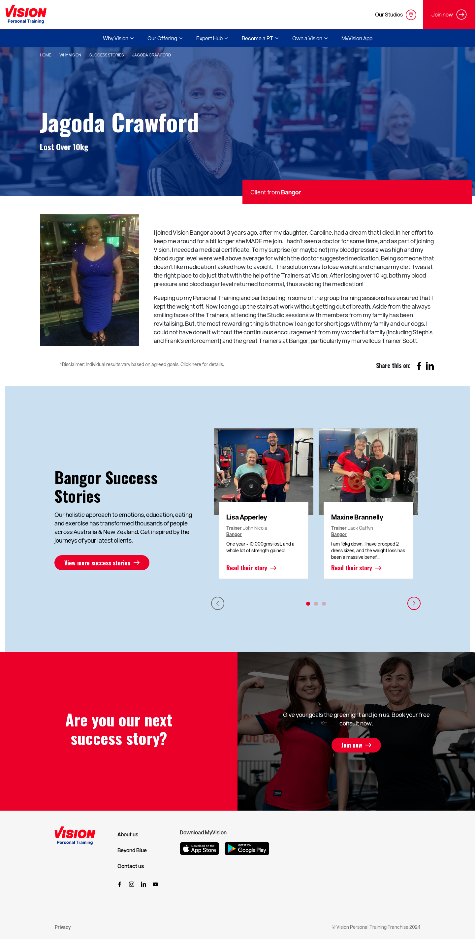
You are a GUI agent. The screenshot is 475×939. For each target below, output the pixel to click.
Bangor (291, 192)
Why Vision (70, 54)
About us (127, 834)
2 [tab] (316, 604)
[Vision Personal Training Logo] (26, 14)
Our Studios (395, 15)
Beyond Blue (132, 850)
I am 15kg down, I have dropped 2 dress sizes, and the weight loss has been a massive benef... (368, 550)
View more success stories (97, 562)
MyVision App (356, 38)
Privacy (63, 927)
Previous (217, 603)
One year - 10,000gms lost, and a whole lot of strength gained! (260, 547)
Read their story (246, 568)
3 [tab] (324, 604)
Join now (351, 745)
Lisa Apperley (246, 516)
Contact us (130, 866)
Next (414, 603)
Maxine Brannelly (357, 516)
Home (45, 54)
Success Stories (106, 54)
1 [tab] (308, 604)
